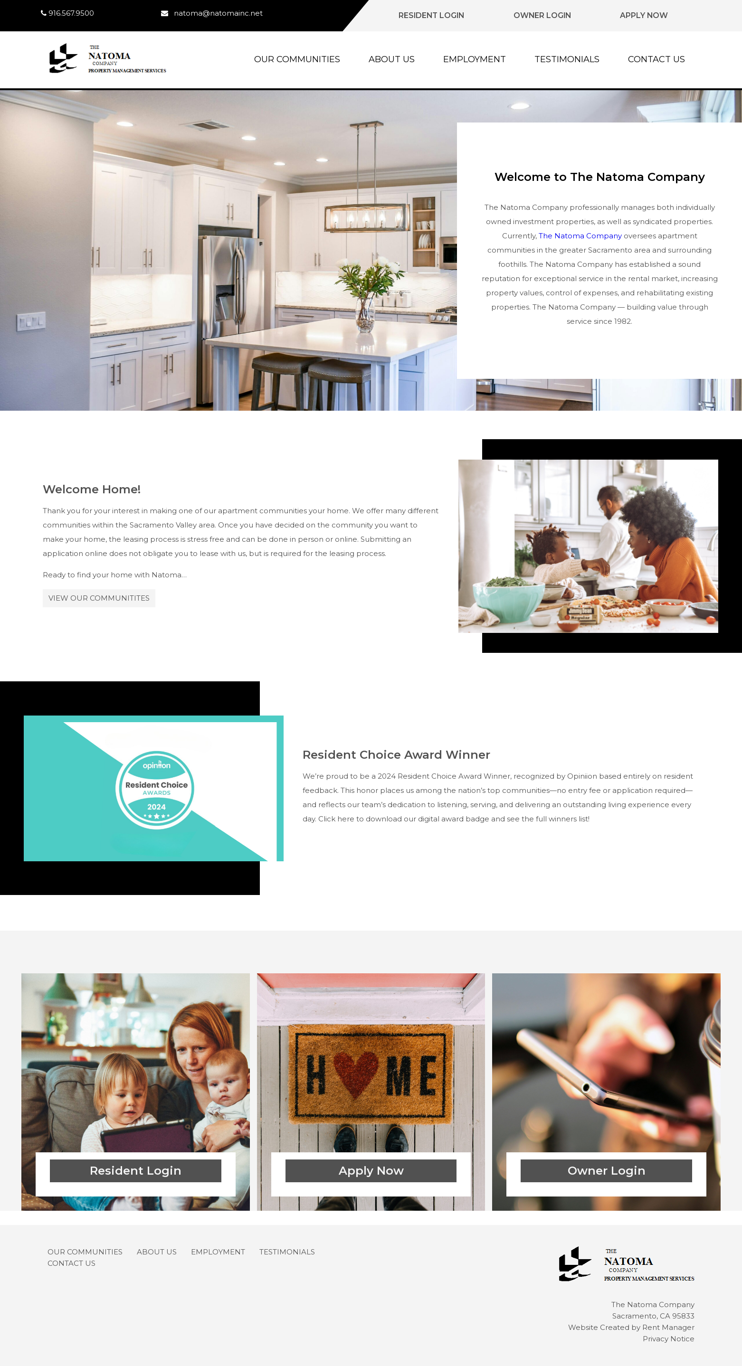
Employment (474, 59)
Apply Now (644, 15)
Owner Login (542, 15)
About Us (392, 59)
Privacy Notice (668, 1338)
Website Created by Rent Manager (631, 1327)
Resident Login (431, 15)
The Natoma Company (580, 235)
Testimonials (566, 59)
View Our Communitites (99, 598)
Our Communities (297, 59)
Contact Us (656, 59)
